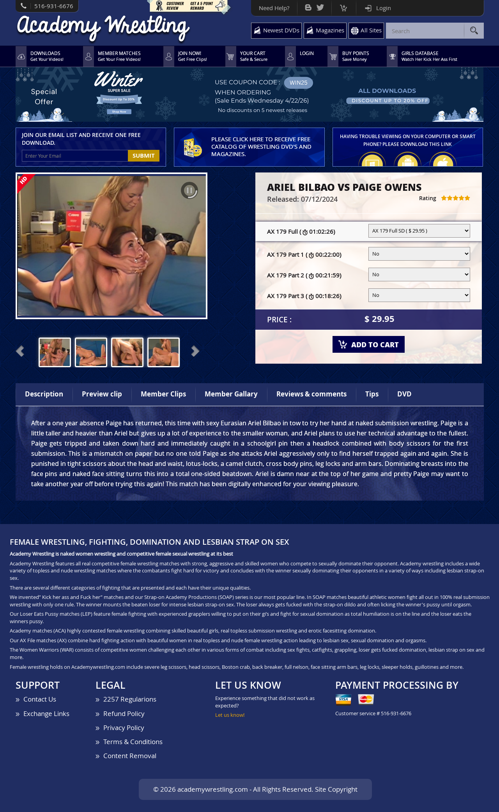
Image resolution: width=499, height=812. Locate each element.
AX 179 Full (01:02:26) (301, 231)
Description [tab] (44, 393)
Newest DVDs (281, 30)
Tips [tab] (372, 393)
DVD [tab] (404, 393)
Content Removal (129, 755)
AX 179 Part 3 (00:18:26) (304, 296)
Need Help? (274, 8)
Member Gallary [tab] (231, 393)
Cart (343, 6)
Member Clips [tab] (163, 393)
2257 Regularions (129, 699)
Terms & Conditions (133, 741)
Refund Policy (124, 713)
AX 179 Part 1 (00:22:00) (304, 255)
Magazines (330, 30)
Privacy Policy (123, 727)
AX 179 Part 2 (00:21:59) (304, 275)
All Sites (371, 30)
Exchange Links (46, 713)
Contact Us (39, 699)
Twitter (320, 5)
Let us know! (229, 714)
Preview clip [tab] (102, 393)
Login (383, 8)
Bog (308, 5)
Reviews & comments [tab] (311, 393)
